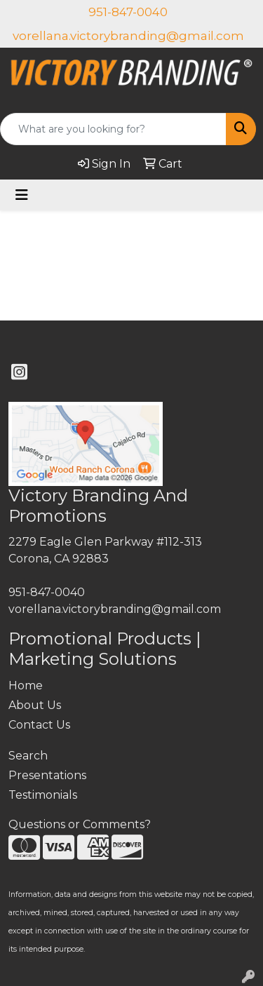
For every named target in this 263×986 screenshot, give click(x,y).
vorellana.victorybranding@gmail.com (128, 36)
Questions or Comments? (79, 824)
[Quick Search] (113, 129)
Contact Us (39, 724)
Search (28, 755)
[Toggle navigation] (21, 195)
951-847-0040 (128, 12)
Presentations (47, 775)
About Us (34, 705)
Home (25, 685)
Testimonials (42, 795)
